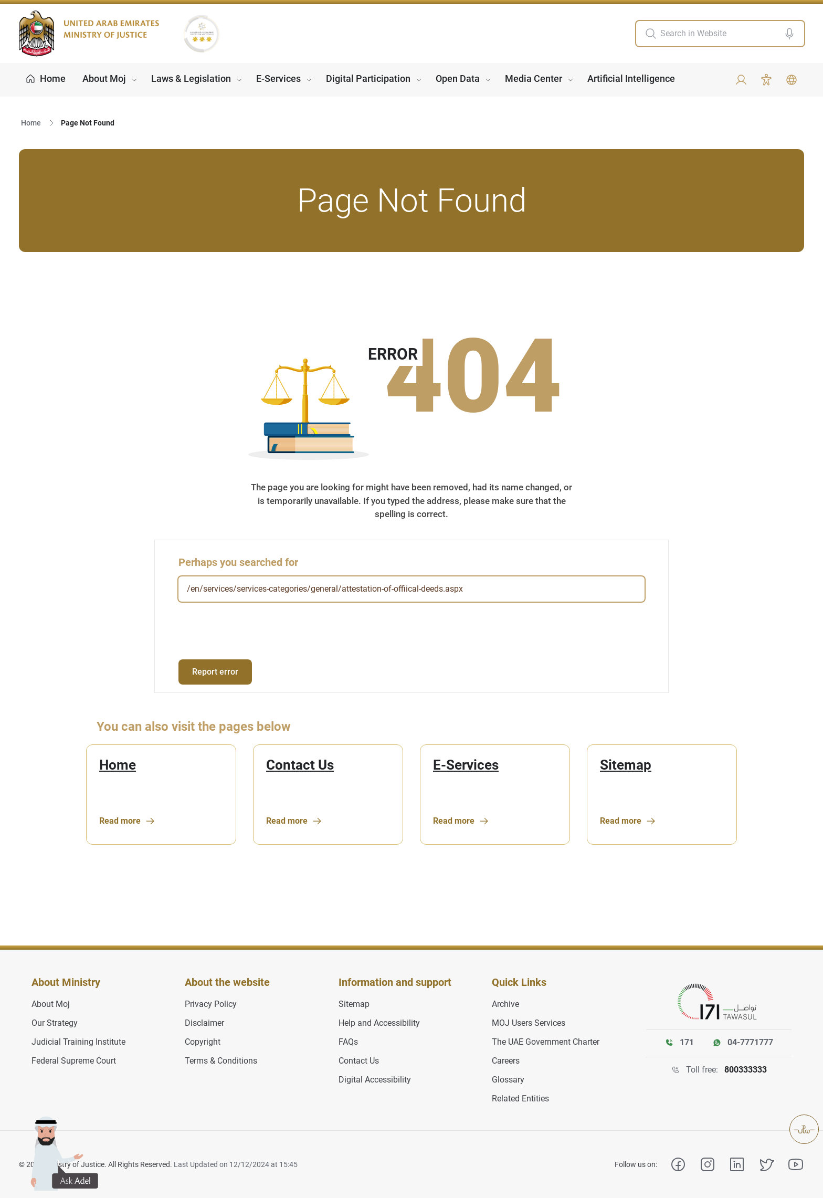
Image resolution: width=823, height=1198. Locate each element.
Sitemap (625, 765)
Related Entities (520, 1099)
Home (31, 123)
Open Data (458, 78)
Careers (506, 1061)
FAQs (348, 1042)
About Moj (104, 78)
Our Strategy (54, 1023)
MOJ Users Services (528, 1023)
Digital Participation (368, 78)
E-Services (278, 78)
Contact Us (300, 765)
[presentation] (258, 630)
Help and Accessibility (379, 1023)
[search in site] (719, 33)
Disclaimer (204, 1023)
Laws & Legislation (191, 78)
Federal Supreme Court (73, 1061)
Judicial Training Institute (78, 1042)
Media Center (533, 78)
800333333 (745, 1070)
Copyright (202, 1042)
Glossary (508, 1080)
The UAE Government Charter (545, 1042)
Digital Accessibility (375, 1080)
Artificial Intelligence (631, 78)
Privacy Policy (211, 1004)
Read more (127, 821)
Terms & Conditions (221, 1061)
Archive (505, 1004)
